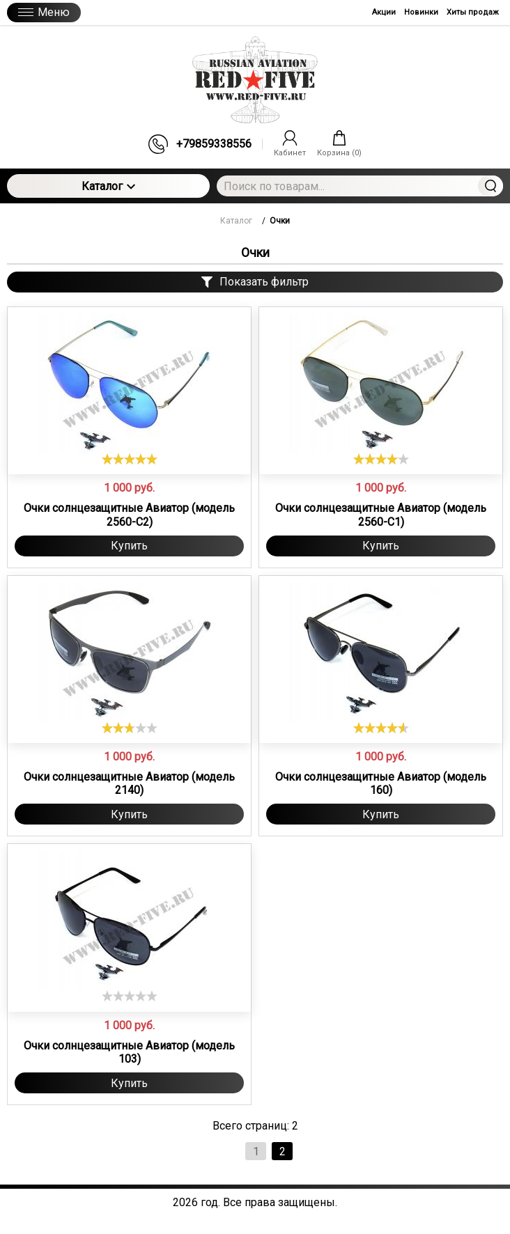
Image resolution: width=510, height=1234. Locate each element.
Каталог (108, 186)
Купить (129, 545)
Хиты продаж (473, 12)
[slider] (129, 458)
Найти (490, 186)
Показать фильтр (255, 281)
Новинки (421, 12)
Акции (384, 12)
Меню (44, 12)
